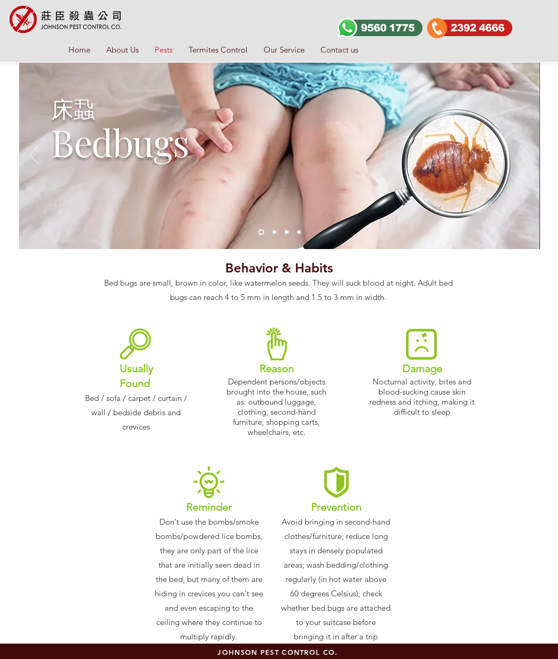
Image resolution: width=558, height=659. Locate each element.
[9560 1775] (384, 28)
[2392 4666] (474, 28)
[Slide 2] (287, 232)
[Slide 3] (274, 232)
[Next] (525, 156)
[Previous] (34, 156)
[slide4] (299, 232)
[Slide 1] (261, 232)
